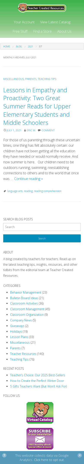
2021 (30, 46)
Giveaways (17, 326)
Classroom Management (27, 309)
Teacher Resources (23, 354)
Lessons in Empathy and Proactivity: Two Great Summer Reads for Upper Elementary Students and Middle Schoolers (37, 106)
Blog (19, 46)
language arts (15, 191)
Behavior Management (25, 292)
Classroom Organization (27, 315)
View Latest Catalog (55, 22)
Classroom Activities (24, 303)
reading (28, 191)
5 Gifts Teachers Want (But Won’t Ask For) (38, 386)
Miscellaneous (13, 79)
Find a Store (42, 31)
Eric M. (31, 130)
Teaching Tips (47, 79)
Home (6, 46)
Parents (30, 79)
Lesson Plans (19, 337)
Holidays (16, 331)
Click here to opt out (49, 460)
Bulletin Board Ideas (24, 298)
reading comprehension (47, 191)
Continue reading (28, 178)
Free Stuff (20, 31)
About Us (64, 31)
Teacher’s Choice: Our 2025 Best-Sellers (37, 375)
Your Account (24, 22)
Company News (21, 320)
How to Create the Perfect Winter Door (37, 381)
